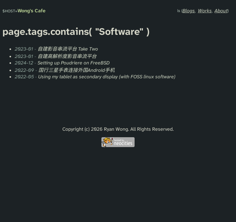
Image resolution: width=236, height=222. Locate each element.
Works (205, 10)
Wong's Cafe (31, 10)
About (220, 10)
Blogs (189, 10)
